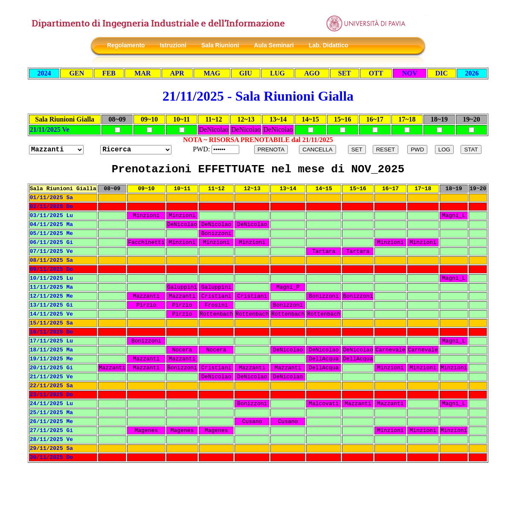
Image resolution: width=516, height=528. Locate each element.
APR (177, 73)
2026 (471, 73)
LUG (277, 73)
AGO (311, 73)
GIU (245, 73)
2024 (44, 73)
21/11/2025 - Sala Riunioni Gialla (258, 96)
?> (135, 149)
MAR (142, 73)
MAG (211, 73)
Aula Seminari (274, 45)
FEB (109, 73)
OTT (376, 73)
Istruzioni (173, 45)
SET (344, 73)
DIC (441, 73)
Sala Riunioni (220, 45)
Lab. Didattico (328, 45)
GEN (77, 73)
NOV (409, 73)
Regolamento (126, 45)
